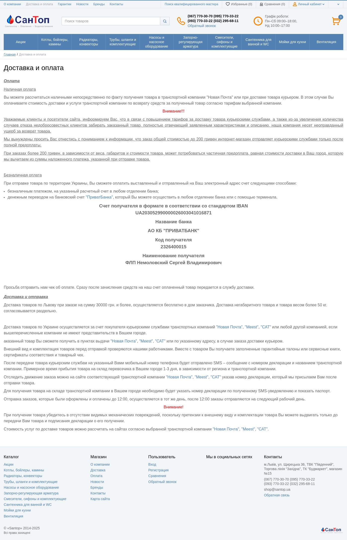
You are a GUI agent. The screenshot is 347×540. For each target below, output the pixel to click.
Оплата (96, 476)
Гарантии (64, 4)
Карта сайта (100, 499)
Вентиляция (13, 516)
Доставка (97, 470)
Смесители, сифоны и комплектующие (35, 499)
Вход (152, 464)
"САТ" (266, 327)
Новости (82, 4)
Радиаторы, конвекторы (23, 476)
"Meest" (252, 327)
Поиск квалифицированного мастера (191, 4)
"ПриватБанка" (99, 197)
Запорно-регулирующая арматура (31, 493)
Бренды (99, 4)
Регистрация (158, 470)
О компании (12, 4)
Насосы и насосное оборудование (31, 487)
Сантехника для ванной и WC (28, 505)
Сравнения (157, 476)
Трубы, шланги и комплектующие (31, 482)
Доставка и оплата (39, 4)
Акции (8, 464)
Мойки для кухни (17, 510)
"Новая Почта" (229, 327)
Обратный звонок (202, 26)
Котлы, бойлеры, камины (24, 470)
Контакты (116, 4)
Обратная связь (277, 495)
